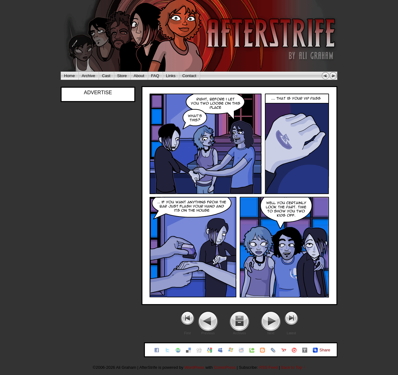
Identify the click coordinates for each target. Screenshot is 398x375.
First (187, 333)
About (139, 75)
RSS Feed (268, 367)
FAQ (155, 75)
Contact (189, 75)
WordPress (194, 367)
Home (69, 75)
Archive (88, 75)
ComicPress (225, 367)
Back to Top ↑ (293, 367)
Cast (106, 75)
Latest (291, 333)
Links (170, 75)
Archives (239, 333)
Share (324, 350)
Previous (208, 333)
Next (271, 333)
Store (122, 75)
